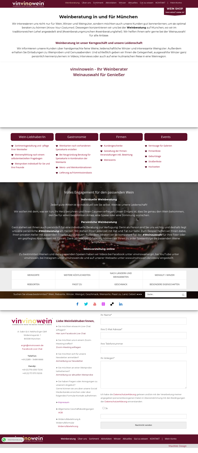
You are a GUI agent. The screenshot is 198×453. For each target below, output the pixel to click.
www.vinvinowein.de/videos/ (142, 258)
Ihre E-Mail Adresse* (111, 329)
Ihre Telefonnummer (112, 343)
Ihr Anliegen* (107, 358)
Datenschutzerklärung (124, 394)
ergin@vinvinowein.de (32, 345)
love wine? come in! (175, 11)
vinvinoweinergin (143, 254)
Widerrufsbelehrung (67, 426)
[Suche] (183, 295)
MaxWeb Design (178, 446)
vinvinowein (31, 258)
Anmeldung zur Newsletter (69, 361)
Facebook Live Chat (32, 349)
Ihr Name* (106, 315)
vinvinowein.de (74, 258)
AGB (59, 412)
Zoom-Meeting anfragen (68, 347)
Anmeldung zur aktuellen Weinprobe (74, 374)
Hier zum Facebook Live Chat (71, 333)
